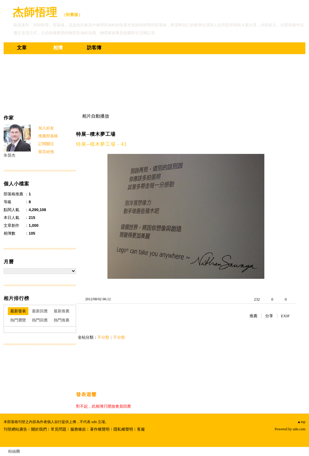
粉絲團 (14, 451)
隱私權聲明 (123, 429)
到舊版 (72, 14)
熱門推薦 (61, 320)
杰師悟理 (35, 12)
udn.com (299, 429)
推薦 (253, 316)
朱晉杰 (9, 155)
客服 (141, 429)
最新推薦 (61, 311)
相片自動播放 (95, 116)
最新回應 (40, 311)
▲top (301, 422)
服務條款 (78, 429)
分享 (269, 316)
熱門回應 (40, 320)
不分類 (103, 337)
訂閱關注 (46, 144)
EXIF (285, 316)
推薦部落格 (48, 136)
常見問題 (58, 429)
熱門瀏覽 (18, 320)
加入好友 (46, 128)
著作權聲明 (100, 429)
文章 (22, 47)
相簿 (58, 47)
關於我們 (39, 429)
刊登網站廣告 (15, 429)
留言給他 (46, 151)
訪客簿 (94, 47)
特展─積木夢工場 (96, 134)
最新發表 (18, 311)
